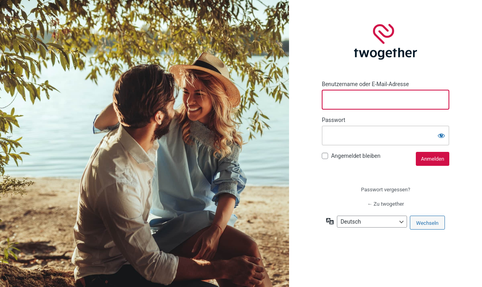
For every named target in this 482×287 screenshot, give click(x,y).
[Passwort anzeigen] (441, 136)
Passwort (333, 120)
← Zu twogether (385, 204)
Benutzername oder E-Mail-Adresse (365, 84)
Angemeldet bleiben (355, 156)
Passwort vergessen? (385, 190)
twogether (385, 42)
